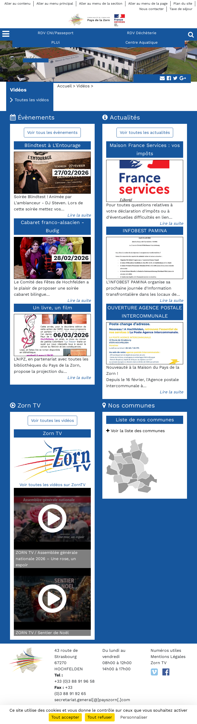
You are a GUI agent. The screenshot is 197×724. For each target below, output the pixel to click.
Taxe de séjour (181, 9)
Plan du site (182, 3)
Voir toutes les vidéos (52, 420)
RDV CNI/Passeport (55, 33)
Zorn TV (158, 662)
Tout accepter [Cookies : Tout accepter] (65, 717)
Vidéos (83, 85)
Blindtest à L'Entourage (52, 145)
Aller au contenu (17, 3)
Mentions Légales (168, 656)
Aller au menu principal (54, 3)
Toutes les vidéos (32, 99)
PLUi (55, 42)
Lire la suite (79, 215)
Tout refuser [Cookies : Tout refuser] (99, 717)
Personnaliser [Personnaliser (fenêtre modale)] (133, 717)
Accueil (64, 85)
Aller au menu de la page (148, 3)
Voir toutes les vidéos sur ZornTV (52, 484)
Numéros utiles (166, 650)
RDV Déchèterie (141, 33)
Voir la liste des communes (135, 430)
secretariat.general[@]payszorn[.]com (92, 699)
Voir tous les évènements (52, 132)
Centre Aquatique (141, 42)
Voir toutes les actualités (145, 132)
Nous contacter (151, 9)
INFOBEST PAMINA (145, 231)
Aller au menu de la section (100, 3)
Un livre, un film (52, 308)
